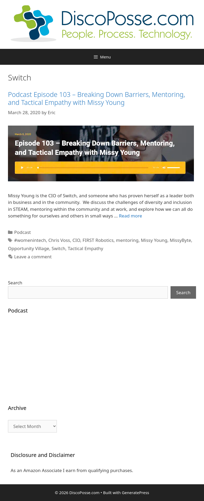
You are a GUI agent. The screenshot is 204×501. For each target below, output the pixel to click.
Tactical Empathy (85, 248)
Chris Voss (59, 240)
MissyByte (180, 240)
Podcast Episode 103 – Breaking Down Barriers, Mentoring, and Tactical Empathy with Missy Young (96, 98)
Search (15, 283)
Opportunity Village (28, 248)
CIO (76, 240)
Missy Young (154, 240)
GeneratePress (135, 492)
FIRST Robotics (98, 240)
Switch (58, 248)
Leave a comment (33, 257)
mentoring (127, 240)
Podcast (22, 232)
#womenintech (30, 240)
